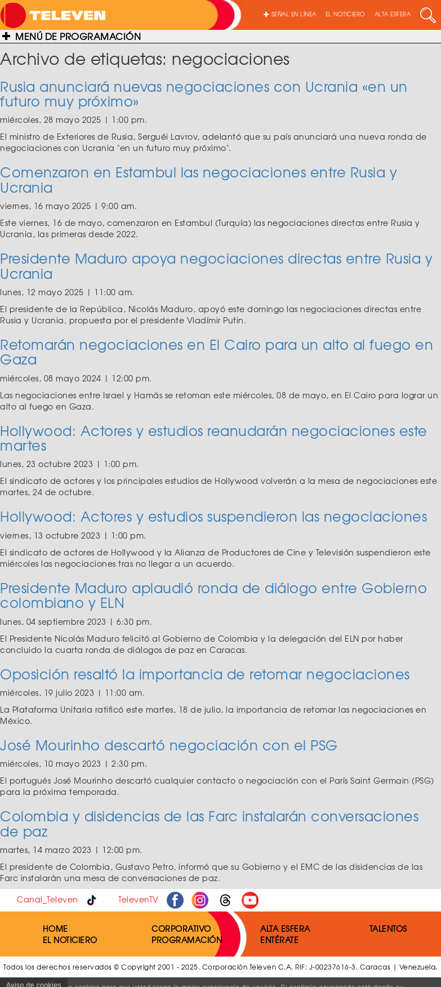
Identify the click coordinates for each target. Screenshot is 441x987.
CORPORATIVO (181, 928)
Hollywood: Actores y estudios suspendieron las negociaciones (213, 516)
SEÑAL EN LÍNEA (290, 14)
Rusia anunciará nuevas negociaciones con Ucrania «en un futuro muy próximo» (204, 93)
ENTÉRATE (279, 939)
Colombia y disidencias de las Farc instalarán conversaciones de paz (209, 823)
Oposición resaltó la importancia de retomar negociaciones (205, 674)
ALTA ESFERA (393, 14)
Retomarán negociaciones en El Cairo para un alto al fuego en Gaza (216, 351)
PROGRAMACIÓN (187, 939)
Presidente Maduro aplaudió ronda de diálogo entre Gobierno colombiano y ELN (213, 594)
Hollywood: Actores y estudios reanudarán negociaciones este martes (213, 437)
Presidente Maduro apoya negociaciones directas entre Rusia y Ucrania (216, 265)
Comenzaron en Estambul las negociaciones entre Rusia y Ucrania (198, 179)
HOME (55, 928)
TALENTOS (388, 928)
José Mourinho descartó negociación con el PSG (169, 745)
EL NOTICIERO (346, 14)
